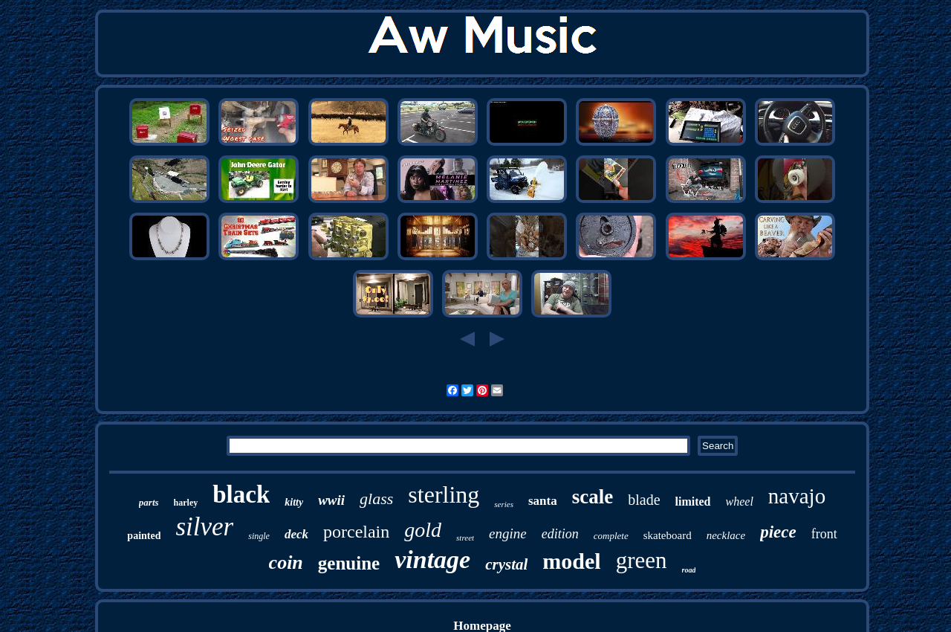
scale (592, 497)
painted (143, 535)
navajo (796, 496)
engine (508, 533)
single (259, 536)
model (571, 561)
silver (204, 526)
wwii (331, 500)
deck (296, 534)
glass (376, 498)
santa (542, 501)
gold (422, 529)
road (689, 570)
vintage (432, 559)
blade (644, 499)
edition (560, 533)
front (824, 533)
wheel (739, 501)
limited (693, 501)
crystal (506, 564)
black (241, 494)
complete (611, 535)
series (503, 504)
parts (149, 502)
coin (286, 562)
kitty (294, 502)
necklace (726, 535)
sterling (443, 494)
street (465, 537)
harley (186, 502)
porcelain (356, 531)
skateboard (667, 535)
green (641, 560)
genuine (349, 563)
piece (778, 532)
